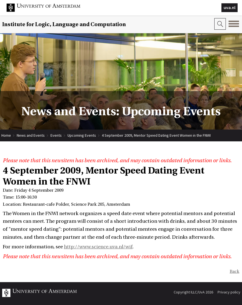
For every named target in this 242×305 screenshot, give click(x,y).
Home (6, 135)
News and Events (31, 135)
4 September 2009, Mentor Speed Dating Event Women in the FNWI (156, 135)
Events (56, 135)
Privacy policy (229, 292)
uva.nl (229, 7)
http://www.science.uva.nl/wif (98, 247)
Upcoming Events (81, 135)
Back (234, 271)
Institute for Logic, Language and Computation (64, 24)
